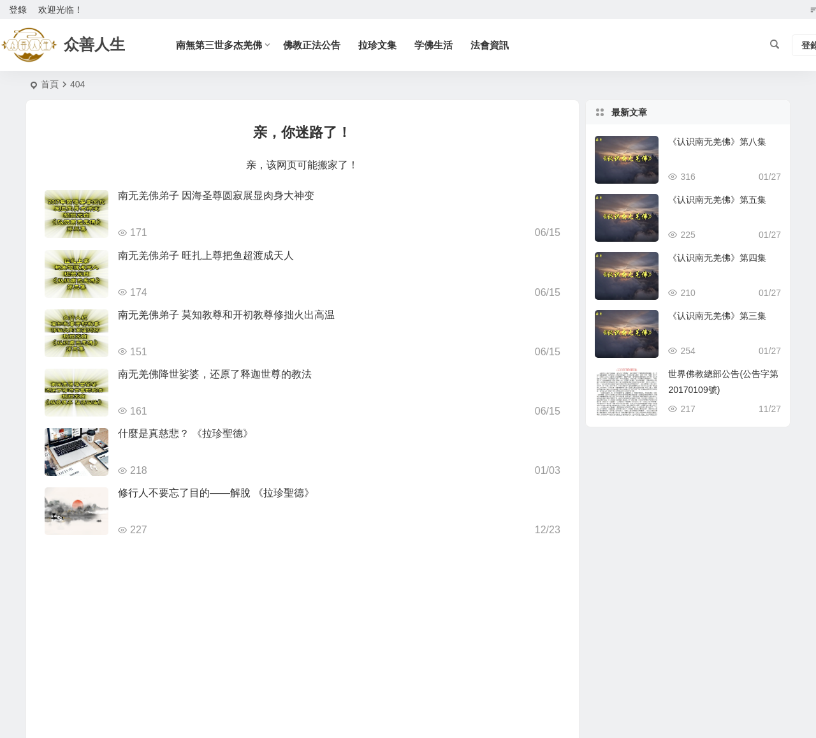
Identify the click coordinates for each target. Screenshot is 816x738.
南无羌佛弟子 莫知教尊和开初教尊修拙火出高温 (226, 314)
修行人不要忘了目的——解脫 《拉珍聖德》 (216, 492)
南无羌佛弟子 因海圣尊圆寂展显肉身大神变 (216, 195)
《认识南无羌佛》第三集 (717, 316)
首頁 (50, 84)
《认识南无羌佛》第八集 (717, 142)
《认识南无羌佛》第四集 (717, 258)
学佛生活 (433, 45)
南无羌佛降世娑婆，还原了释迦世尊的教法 (215, 374)
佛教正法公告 (311, 45)
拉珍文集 (377, 45)
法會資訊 (489, 45)
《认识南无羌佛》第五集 (717, 200)
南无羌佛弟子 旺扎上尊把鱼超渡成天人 (206, 255)
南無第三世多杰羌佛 (219, 45)
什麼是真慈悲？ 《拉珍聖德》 (185, 433)
